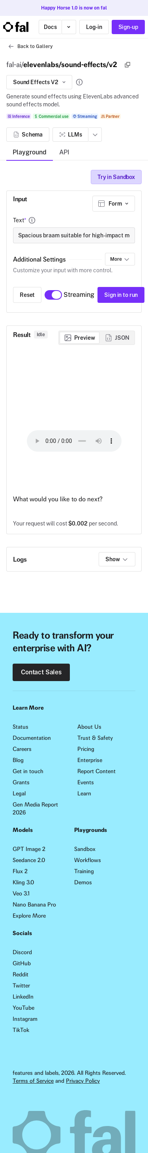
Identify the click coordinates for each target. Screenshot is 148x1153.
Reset (27, 295)
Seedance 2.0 (29, 860)
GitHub (22, 963)
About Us (89, 726)
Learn (84, 793)
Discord (22, 952)
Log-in (94, 27)
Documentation (32, 737)
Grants (21, 782)
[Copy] (127, 65)
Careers (22, 749)
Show (116, 559)
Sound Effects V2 (40, 82)
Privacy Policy (83, 1080)
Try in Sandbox (116, 177)
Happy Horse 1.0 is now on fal (74, 8)
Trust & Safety (95, 737)
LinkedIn (23, 996)
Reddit (20, 974)
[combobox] (113, 204)
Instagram (25, 1018)
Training (84, 871)
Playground (30, 152)
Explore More (29, 915)
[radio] (79, 338)
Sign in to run (121, 295)
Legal (19, 793)
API (64, 152)
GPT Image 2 (29, 849)
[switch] (53, 295)
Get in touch (28, 771)
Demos (83, 882)
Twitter (21, 985)
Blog (18, 760)
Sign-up (128, 27)
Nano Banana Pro (34, 904)
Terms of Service (33, 1080)
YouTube (23, 1007)
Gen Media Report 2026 (35, 808)
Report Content (96, 771)
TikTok (21, 1030)
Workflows (87, 860)
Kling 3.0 (23, 882)
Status (20, 726)
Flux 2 (20, 871)
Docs (50, 27)
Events (85, 782)
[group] (96, 338)
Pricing (85, 749)
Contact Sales (41, 672)
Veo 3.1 (21, 893)
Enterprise (89, 760)
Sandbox (85, 849)
